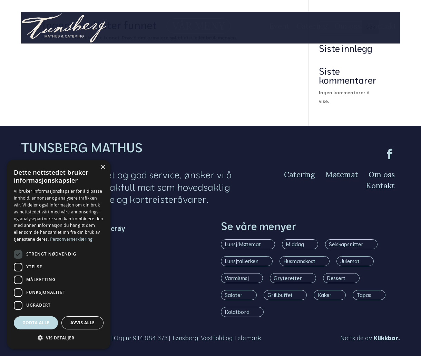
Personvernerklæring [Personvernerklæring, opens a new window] (71, 239)
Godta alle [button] (35, 323)
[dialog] (58, 254)
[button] (59, 338)
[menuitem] (187, 25)
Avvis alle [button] (82, 323)
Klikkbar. (386, 337)
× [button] (102, 167)
